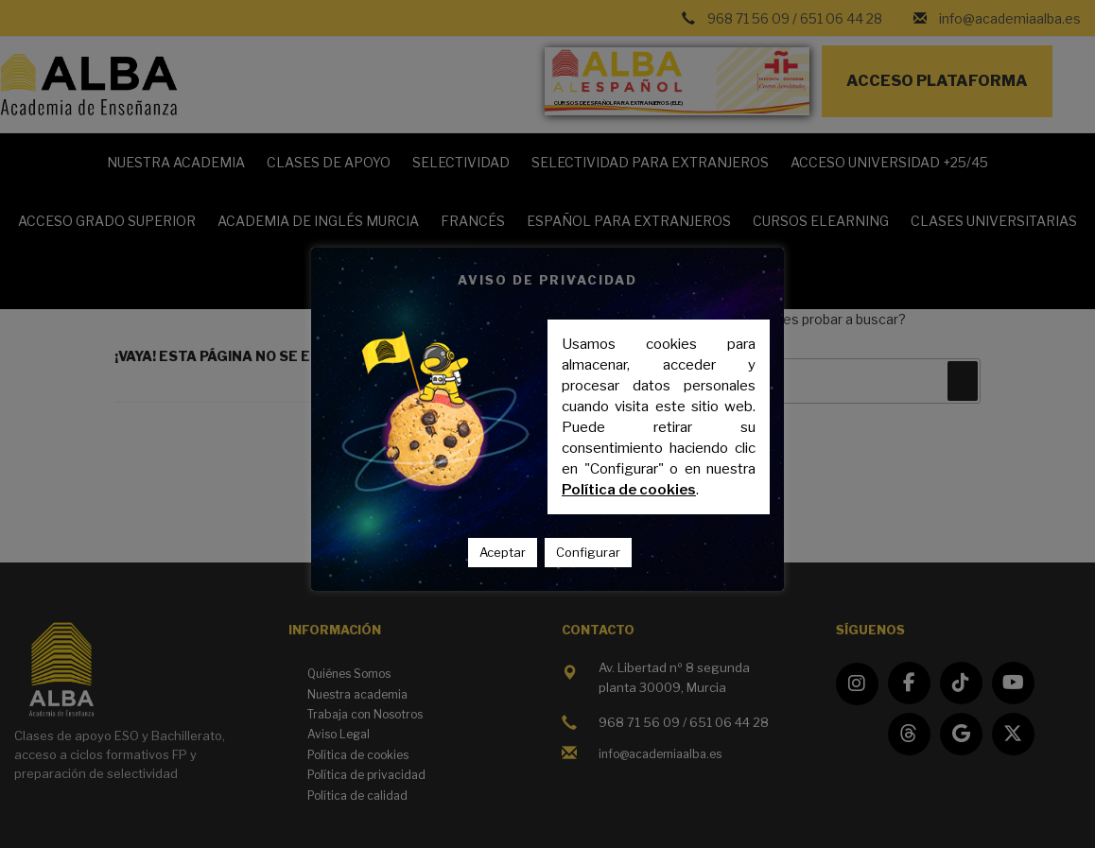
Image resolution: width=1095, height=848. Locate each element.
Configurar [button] (588, 552)
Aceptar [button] (502, 552)
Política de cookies (629, 489)
